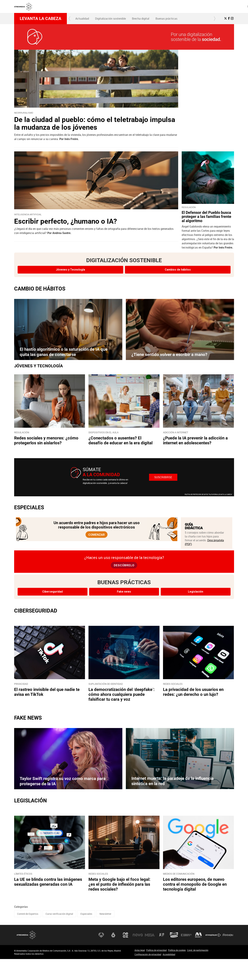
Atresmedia (26, 937)
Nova (137, 938)
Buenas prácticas (166, 18)
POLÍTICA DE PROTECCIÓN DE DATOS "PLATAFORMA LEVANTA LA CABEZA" (208, 494)
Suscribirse (163, 477)
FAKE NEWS (28, 721)
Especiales (86, 916)
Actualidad (82, 18)
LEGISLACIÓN (30, 803)
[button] (69, 18)
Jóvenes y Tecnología (70, 269)
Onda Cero (174, 938)
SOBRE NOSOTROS (154, 6)
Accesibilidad (169, 957)
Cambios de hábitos (178, 269)
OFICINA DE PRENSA (182, 6)
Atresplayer (213, 938)
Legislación (195, 594)
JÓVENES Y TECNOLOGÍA (38, 365)
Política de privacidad (156, 953)
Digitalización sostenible (110, 18)
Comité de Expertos (27, 916)
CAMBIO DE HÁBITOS (39, 289)
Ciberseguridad (52, 594)
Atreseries (162, 938)
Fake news (124, 594)
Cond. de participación (197, 953)
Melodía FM (198, 938)
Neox (125, 938)
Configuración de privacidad (148, 957)
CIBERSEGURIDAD (35, 614)
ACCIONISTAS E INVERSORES (216, 6)
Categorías (21, 909)
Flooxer (228, 938)
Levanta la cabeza (40, 18)
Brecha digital (140, 18)
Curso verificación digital (59, 916)
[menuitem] (154, 6)
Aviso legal (140, 953)
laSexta (113, 938)
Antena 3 (101, 938)
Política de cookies (177, 953)
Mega (150, 938)
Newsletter (105, 916)
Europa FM (186, 938)
